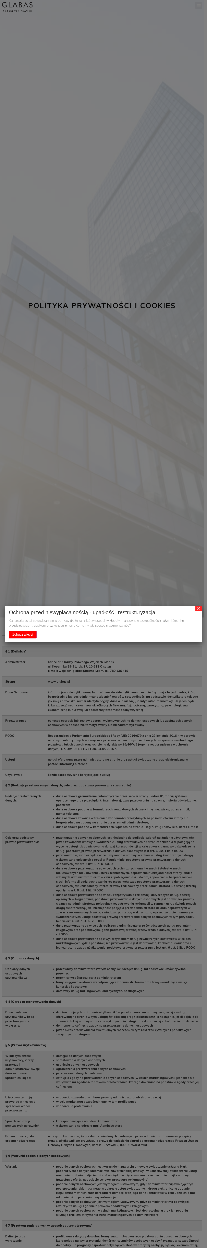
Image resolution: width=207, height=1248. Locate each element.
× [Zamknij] (198, 608)
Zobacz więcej (22, 634)
